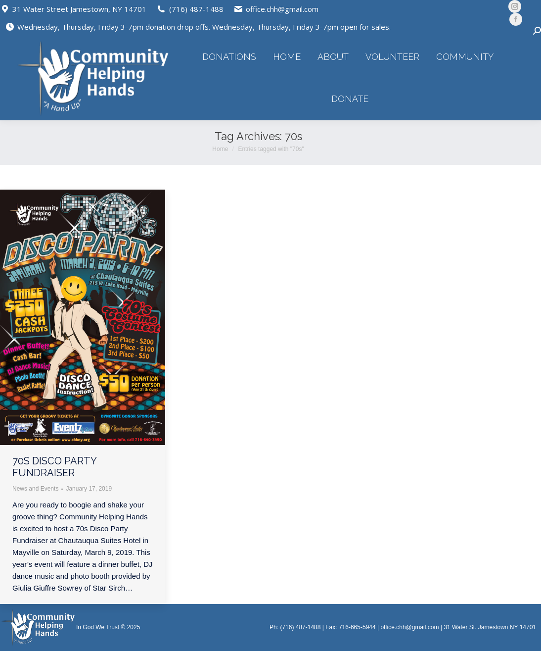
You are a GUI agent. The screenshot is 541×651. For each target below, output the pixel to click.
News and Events (35, 488)
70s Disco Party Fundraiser (54, 467)
